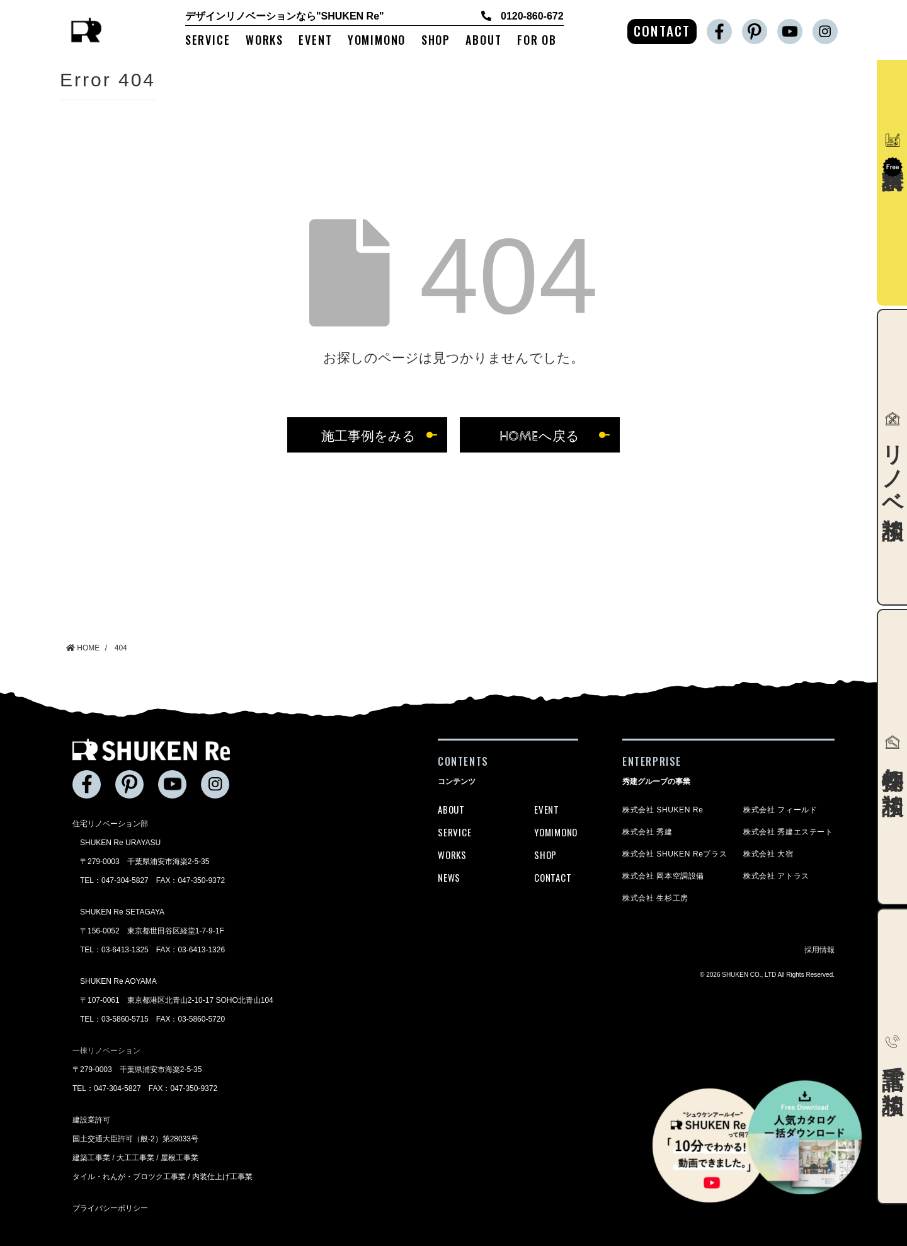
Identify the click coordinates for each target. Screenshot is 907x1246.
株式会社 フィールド (780, 809)
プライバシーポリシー (110, 1208)
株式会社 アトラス (776, 876)
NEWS (449, 877)
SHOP (435, 40)
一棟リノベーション (106, 1050)
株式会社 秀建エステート (788, 832)
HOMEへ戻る (539, 435)
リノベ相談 (892, 457)
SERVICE (208, 40)
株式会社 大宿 (768, 854)
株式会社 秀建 (647, 832)
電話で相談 (892, 1056)
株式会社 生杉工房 (655, 898)
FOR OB (537, 40)
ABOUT (483, 40)
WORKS (264, 40)
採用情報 (819, 949)
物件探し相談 (892, 756)
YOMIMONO (377, 40)
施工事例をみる (368, 435)
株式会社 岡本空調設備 (663, 876)
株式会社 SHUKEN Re (662, 809)
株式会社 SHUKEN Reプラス (674, 854)
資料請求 (892, 155)
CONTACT (662, 30)
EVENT (315, 40)
